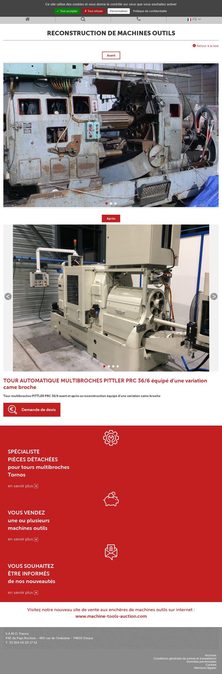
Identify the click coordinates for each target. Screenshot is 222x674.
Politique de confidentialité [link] (150, 11)
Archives (210, 655)
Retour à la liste (206, 46)
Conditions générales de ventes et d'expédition (185, 658)
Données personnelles (201, 661)
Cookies (211, 664)
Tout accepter (67, 11)
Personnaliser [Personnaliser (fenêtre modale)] (119, 11)
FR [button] (194, 19)
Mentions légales (205, 668)
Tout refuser (93, 11)
